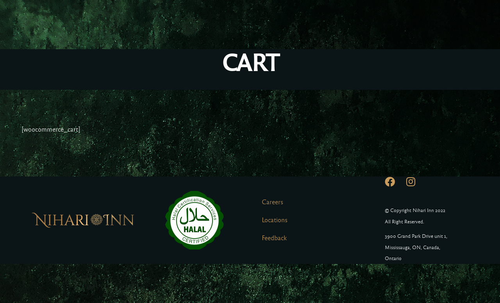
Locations (275, 220)
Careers (272, 202)
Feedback (274, 238)
